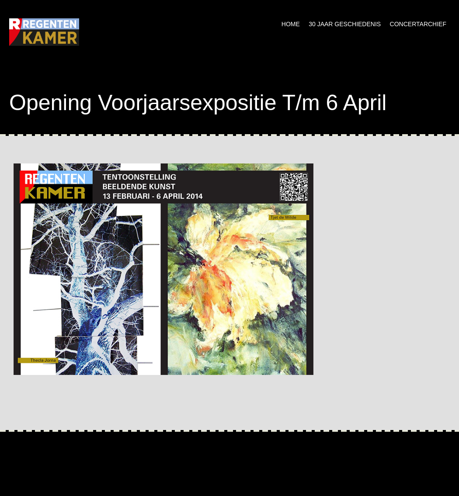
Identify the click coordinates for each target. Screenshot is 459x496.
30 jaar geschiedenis (345, 24)
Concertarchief (418, 24)
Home (291, 24)
